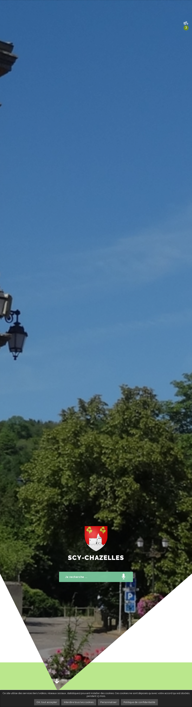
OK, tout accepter (47, 702)
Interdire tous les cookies (79, 702)
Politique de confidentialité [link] (139, 702)
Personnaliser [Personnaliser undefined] (108, 702)
